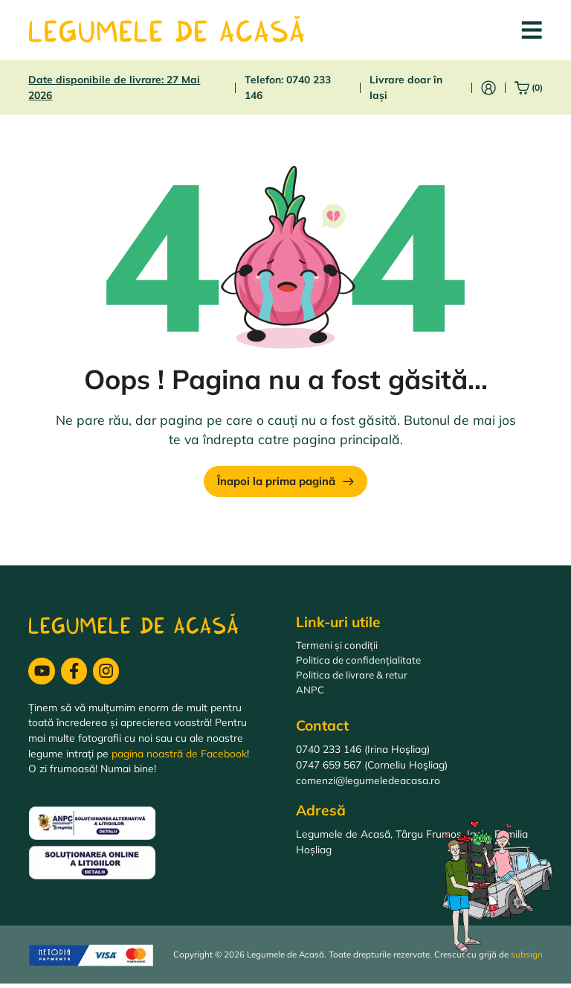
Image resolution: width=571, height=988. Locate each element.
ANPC (310, 694)
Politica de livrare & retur (354, 679)
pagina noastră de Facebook (179, 757)
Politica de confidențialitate (360, 663)
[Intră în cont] (488, 87)
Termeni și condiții (338, 648)
